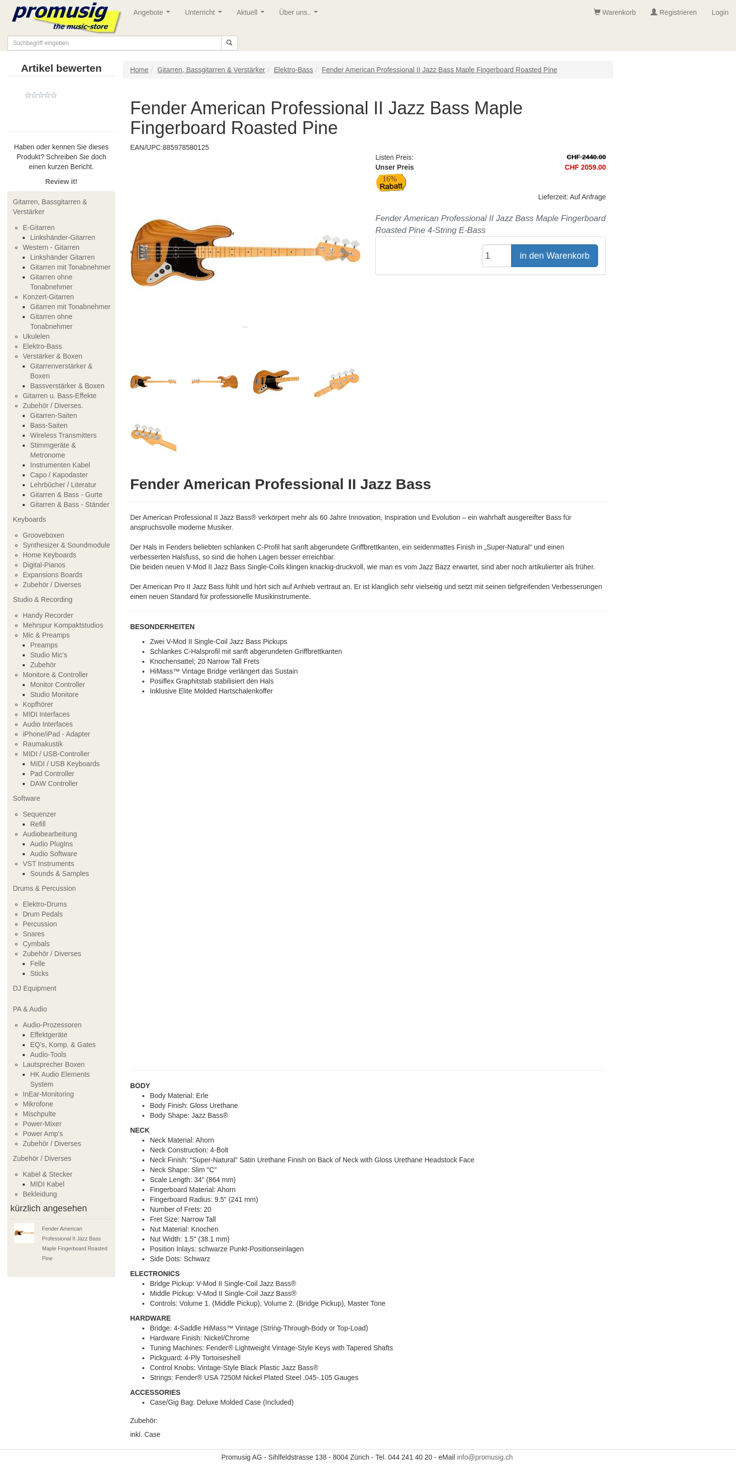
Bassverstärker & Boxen (67, 386)
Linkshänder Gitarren (62, 257)
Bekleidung (40, 1194)
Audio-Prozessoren (52, 1025)
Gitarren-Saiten (53, 415)
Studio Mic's (48, 655)
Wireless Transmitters (63, 435)
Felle (37, 963)
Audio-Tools (48, 1054)
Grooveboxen (43, 535)
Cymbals (36, 944)
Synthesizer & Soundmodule (66, 545)
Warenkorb (615, 12)
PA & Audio (30, 1009)
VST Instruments (48, 864)
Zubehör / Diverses (52, 585)
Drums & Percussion (44, 888)
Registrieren (673, 12)
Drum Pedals (43, 914)
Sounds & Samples (59, 873)
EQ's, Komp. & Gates (63, 1045)
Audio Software (53, 854)
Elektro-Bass (42, 346)
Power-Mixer (42, 1124)
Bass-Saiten (48, 425)
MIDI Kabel (47, 1184)
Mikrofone (38, 1104)
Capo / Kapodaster (59, 475)
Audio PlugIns (51, 844)
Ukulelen (36, 336)
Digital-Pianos (44, 565)
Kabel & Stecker (47, 1174)
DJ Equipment (34, 988)
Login (720, 12)
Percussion (40, 924)
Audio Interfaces (48, 724)
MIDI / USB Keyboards (65, 764)
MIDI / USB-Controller (56, 754)
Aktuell (252, 15)
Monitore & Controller (55, 675)
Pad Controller (52, 774)
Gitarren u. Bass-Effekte (59, 396)
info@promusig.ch (485, 1457)
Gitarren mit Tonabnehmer (70, 267)
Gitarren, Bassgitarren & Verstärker (50, 207)
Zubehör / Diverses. (53, 406)
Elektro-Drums (45, 904)
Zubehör (43, 665)
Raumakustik (43, 744)
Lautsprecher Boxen (54, 1064)
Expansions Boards (53, 575)
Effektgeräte (48, 1035)
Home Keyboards (49, 555)
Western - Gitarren (51, 247)
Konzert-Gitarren (48, 297)
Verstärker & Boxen (53, 356)
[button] (147, 253)
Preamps (44, 645)
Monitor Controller (57, 685)
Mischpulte (39, 1114)
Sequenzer (39, 814)
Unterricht (205, 15)
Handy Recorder (48, 615)
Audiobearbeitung (50, 834)
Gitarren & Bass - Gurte (66, 495)
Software (26, 798)
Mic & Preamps (46, 635)
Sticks (39, 973)
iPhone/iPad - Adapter (56, 734)
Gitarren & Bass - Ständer (69, 504)
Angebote (153, 15)
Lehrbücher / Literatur (63, 485)
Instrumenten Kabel (60, 465)
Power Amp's (43, 1134)
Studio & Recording (43, 599)
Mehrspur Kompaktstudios (63, 625)
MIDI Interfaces (46, 714)
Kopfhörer (38, 704)
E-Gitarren (39, 227)
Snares (33, 934)
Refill (37, 824)
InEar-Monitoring (48, 1094)
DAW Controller (54, 783)
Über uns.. (300, 15)
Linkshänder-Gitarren (62, 237)
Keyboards (29, 519)
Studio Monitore (54, 694)
